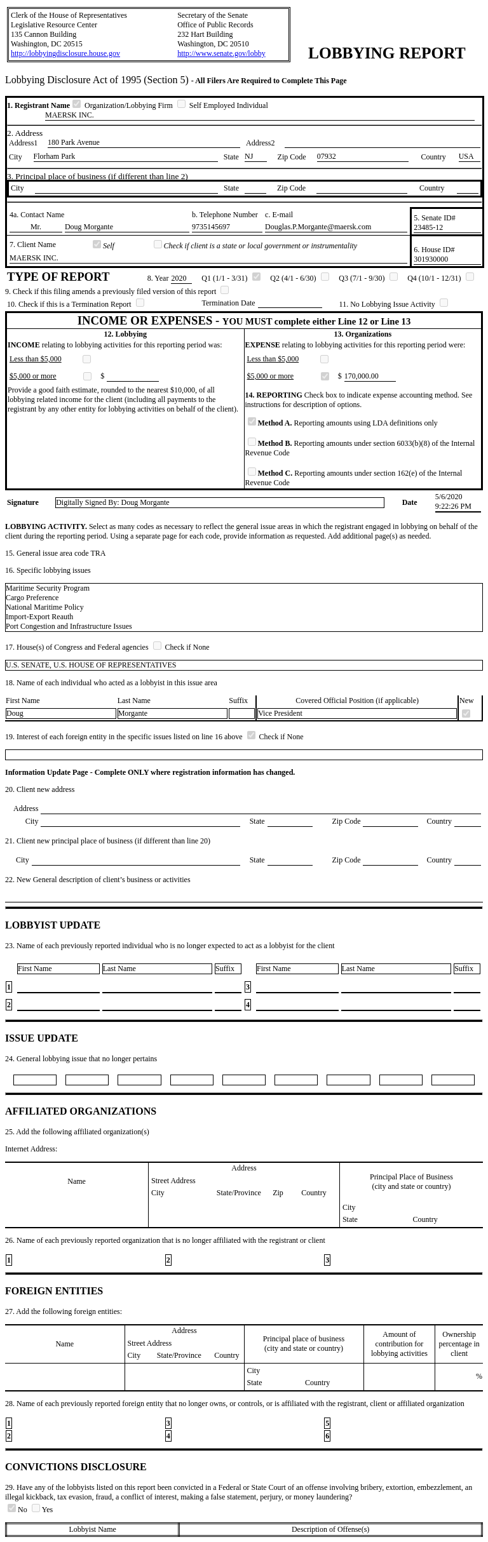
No (18, 1509)
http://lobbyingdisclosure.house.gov (65, 53)
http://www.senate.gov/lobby (221, 53)
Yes (42, 1509)
